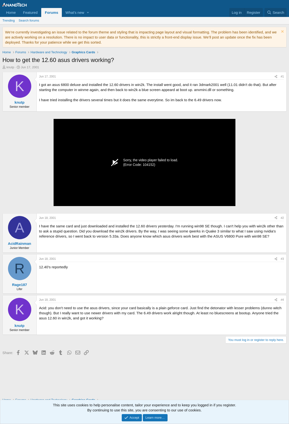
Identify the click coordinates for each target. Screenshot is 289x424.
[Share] (276, 76)
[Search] (276, 12)
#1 (282, 76)
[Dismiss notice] (282, 32)
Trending (8, 20)
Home (11, 12)
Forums (51, 12)
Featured (30, 12)
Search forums (29, 20)
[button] (88, 12)
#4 (282, 299)
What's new (74, 12)
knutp (10, 67)
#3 (282, 259)
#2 (282, 218)
